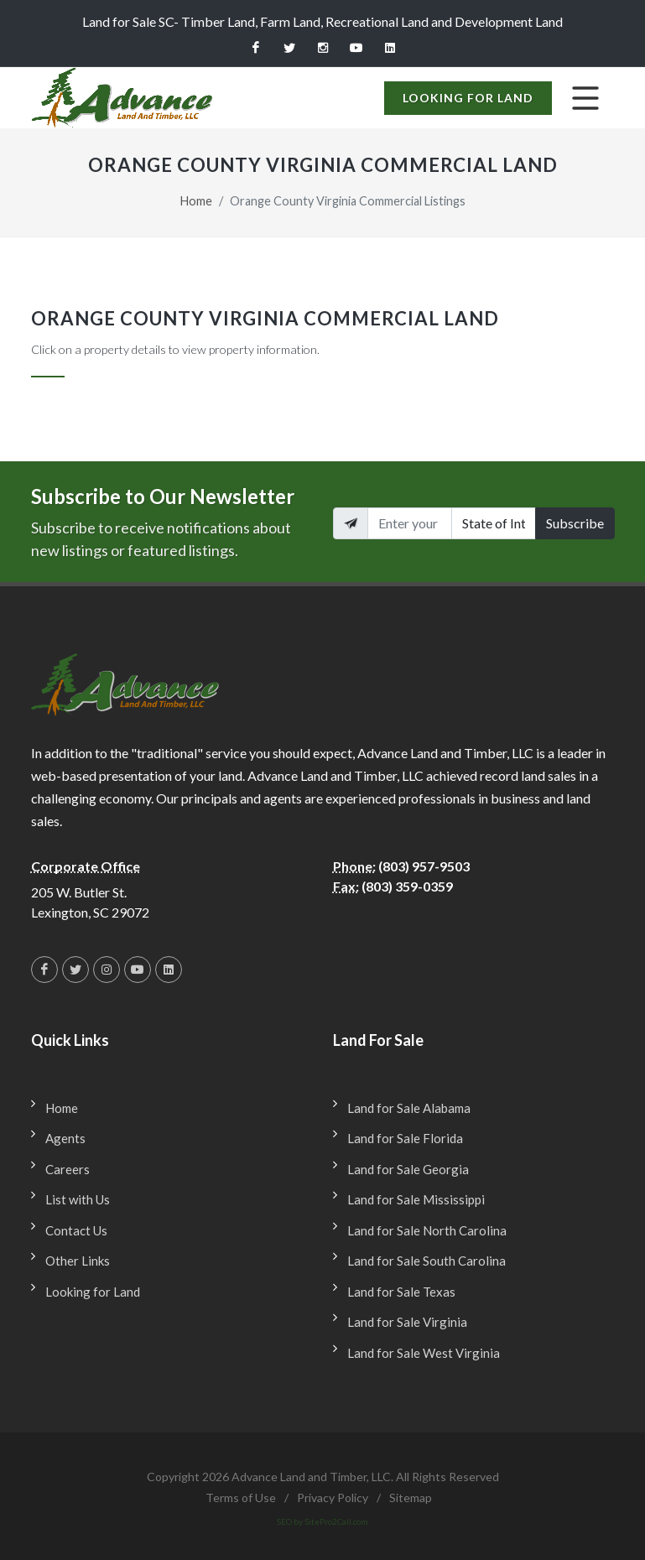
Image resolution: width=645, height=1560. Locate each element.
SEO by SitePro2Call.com (322, 1521)
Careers (67, 1169)
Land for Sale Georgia (408, 1169)
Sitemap (410, 1497)
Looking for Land (468, 98)
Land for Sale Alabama (409, 1107)
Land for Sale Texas (401, 1291)
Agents (65, 1138)
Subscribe (575, 523)
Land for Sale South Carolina (426, 1260)
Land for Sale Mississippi (416, 1199)
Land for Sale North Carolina (427, 1230)
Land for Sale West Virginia (423, 1352)
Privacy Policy (332, 1497)
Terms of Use (240, 1497)
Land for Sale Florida (405, 1138)
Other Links (77, 1260)
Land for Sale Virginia (407, 1321)
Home (196, 201)
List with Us (77, 1199)
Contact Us (76, 1230)
